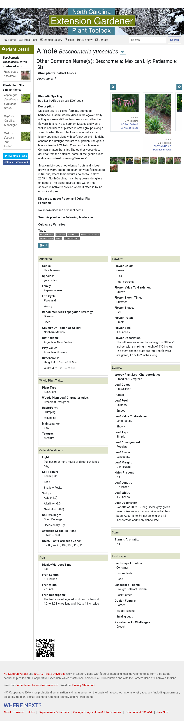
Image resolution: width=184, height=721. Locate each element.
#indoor (59, 238)
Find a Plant (28, 40)
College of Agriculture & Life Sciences (97, 712)
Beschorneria (108, 61)
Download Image (129, 128)
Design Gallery (51, 40)
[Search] (147, 40)
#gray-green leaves (72, 238)
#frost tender (73, 235)
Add (43, 245)
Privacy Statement (83, 685)
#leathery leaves (46, 238)
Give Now (85, 40)
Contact (101, 40)
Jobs (31, 712)
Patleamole (164, 61)
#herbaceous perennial (90, 235)
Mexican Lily (137, 61)
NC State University (16, 673)
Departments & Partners (54, 712)
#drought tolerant (46, 235)
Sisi (41, 67)
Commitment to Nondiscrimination (36, 685)
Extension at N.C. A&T (138, 712)
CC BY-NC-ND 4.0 (129, 124)
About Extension (14, 712)
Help (69, 40)
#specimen (60, 235)
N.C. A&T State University (49, 673)
